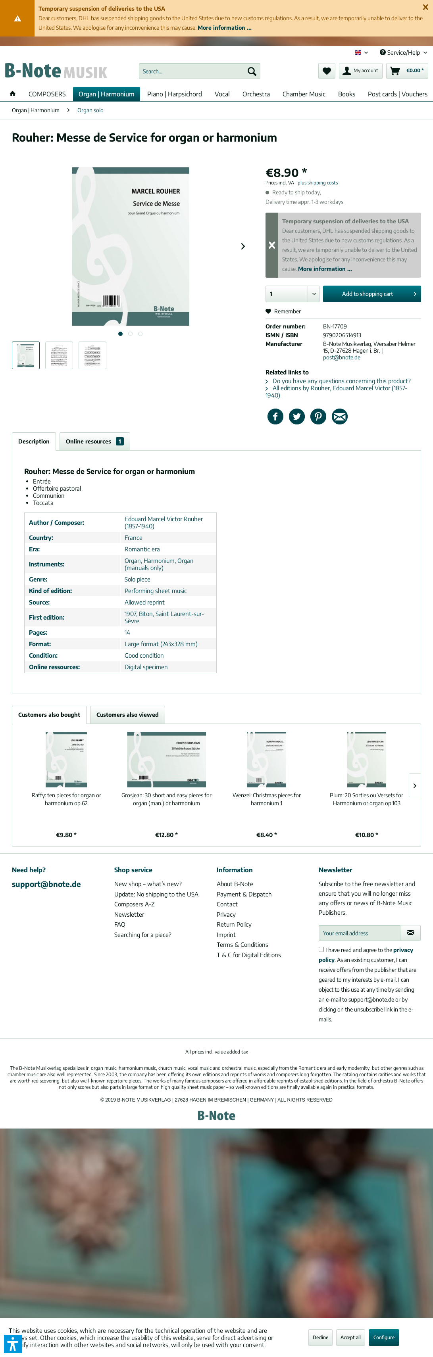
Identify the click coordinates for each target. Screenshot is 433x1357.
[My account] (361, 71)
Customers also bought (49, 714)
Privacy (226, 914)
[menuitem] (199, 71)
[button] (13, 1344)
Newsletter (129, 914)
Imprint (226, 934)
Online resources (95, 441)
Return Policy (234, 924)
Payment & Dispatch (244, 894)
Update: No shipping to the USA (156, 894)
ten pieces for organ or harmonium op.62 (66, 799)
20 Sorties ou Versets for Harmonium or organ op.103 (366, 799)
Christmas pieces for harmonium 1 (267, 799)
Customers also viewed (127, 714)
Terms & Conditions (242, 944)
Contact (227, 904)
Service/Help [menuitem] (400, 52)
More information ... (225, 27)
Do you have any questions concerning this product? (338, 380)
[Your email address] (359, 933)
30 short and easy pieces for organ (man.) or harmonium (166, 799)
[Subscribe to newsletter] (410, 933)
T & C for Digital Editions (249, 954)
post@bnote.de (341, 357)
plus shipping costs (318, 183)
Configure (384, 1337)
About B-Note (235, 883)
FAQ (119, 924)
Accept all (351, 1337)
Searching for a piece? (142, 934)
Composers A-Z (134, 904)
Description (34, 441)
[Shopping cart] (407, 71)
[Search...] (199, 71)
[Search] (252, 71)
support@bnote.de (46, 884)
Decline (320, 1337)
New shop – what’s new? (148, 883)
